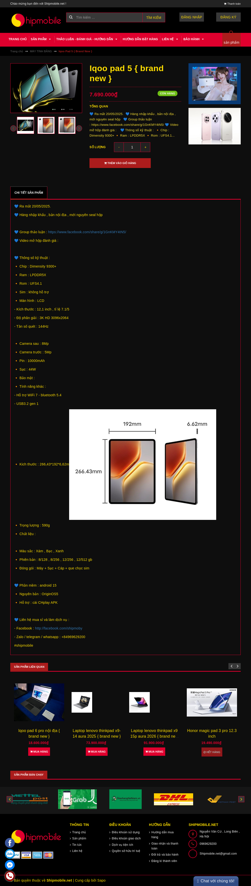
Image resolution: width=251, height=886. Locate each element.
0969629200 (208, 844)
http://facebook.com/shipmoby (58, 628)
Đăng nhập (191, 17)
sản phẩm (231, 42)
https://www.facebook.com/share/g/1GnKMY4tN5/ (87, 232)
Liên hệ (171, 39)
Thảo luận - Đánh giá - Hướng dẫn (87, 39)
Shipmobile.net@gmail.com (218, 853)
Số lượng (97, 147)
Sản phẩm (41, 39)
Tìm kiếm (153, 18)
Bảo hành (194, 39)
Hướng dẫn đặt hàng (140, 39)
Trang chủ (18, 39)
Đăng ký (229, 17)
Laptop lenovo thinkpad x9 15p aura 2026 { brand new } (154, 736)
